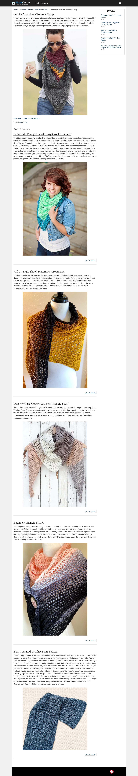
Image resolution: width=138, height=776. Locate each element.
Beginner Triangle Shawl (28, 522)
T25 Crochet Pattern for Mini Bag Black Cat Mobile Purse (111, 47)
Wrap (25, 122)
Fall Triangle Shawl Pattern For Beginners (39, 271)
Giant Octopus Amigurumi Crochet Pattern (110, 23)
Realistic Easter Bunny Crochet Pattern (109, 31)
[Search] (120, 3)
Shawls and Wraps (42, 10)
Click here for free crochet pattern (26, 118)
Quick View (90, 260)
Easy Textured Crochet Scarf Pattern (35, 651)
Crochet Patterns (40, 3)
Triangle (20, 122)
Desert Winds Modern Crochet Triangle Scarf (40, 403)
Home (15, 10)
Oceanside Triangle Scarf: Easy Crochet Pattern (42, 134)
